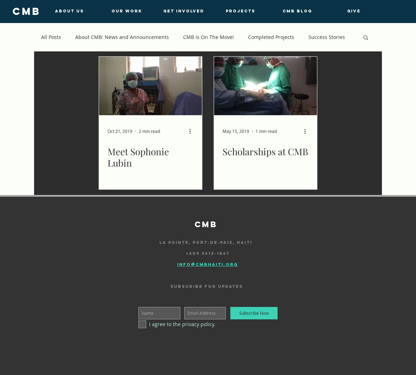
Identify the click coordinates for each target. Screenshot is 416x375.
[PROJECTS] (240, 11)
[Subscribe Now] (254, 313)
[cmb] (26, 11)
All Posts (51, 37)
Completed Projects (271, 37)
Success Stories (326, 37)
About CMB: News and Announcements (122, 37)
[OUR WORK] (127, 11)
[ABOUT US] (69, 11)
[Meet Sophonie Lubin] (150, 86)
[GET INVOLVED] (183, 11)
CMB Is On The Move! (208, 37)
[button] (365, 38)
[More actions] (192, 131)
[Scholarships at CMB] (265, 86)
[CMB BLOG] (297, 11)
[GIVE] (354, 11)
